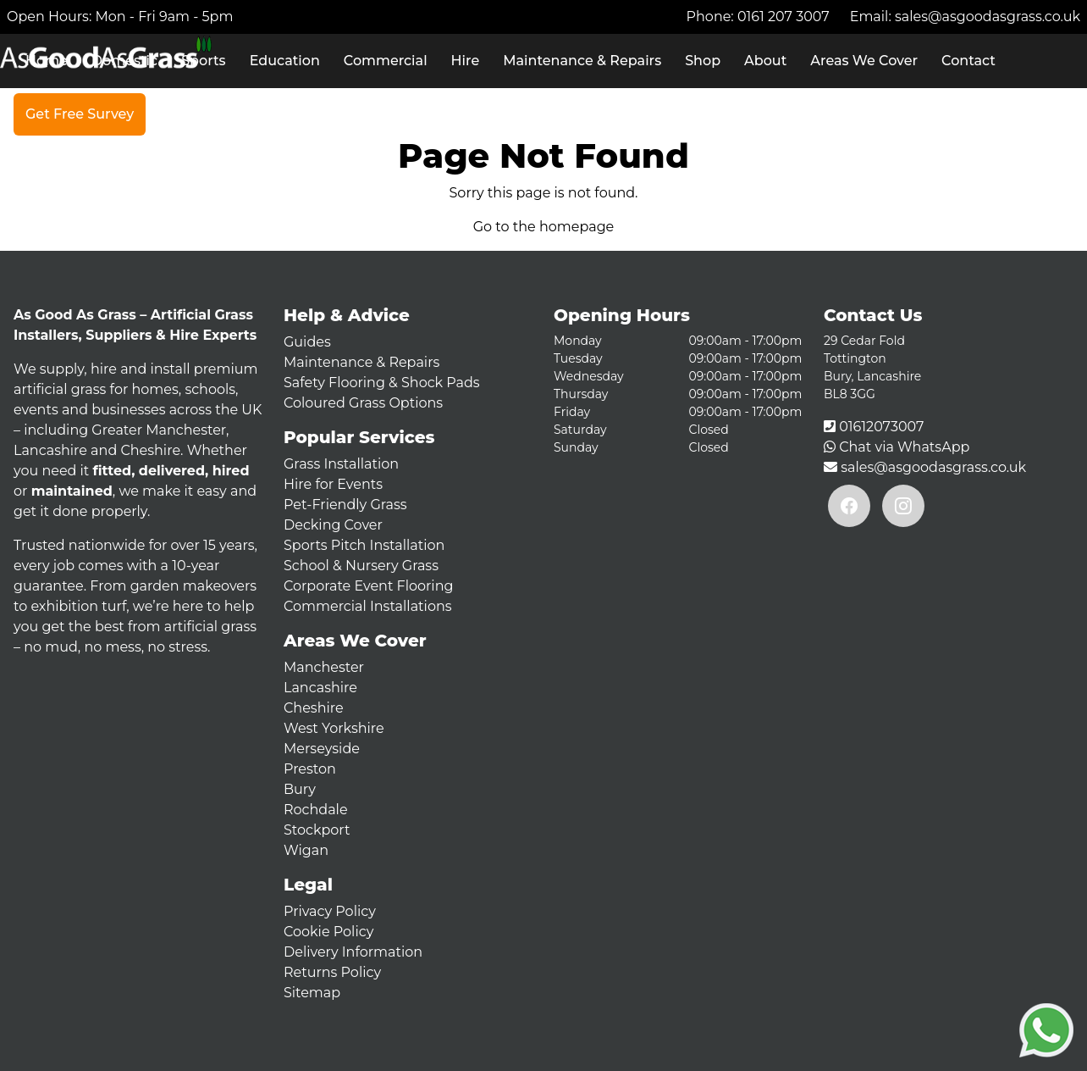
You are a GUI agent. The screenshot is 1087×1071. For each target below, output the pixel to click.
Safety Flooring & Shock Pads (382, 383)
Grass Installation (341, 464)
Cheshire (314, 708)
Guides (307, 342)
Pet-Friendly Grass (345, 505)
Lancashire (320, 688)
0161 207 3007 (783, 16)
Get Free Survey (79, 114)
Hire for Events (333, 484)
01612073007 (881, 427)
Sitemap (312, 993)
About (765, 61)
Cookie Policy (328, 932)
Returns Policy (332, 972)
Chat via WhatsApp (904, 447)
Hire (465, 61)
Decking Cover (333, 525)
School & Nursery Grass (361, 566)
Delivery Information (353, 952)
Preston (310, 769)
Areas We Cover (864, 61)
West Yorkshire (334, 728)
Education (285, 61)
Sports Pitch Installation (364, 545)
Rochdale (316, 810)
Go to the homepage (544, 227)
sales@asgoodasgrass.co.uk (987, 16)
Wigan (306, 850)
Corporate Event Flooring (368, 586)
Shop (702, 61)
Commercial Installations (368, 606)
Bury (300, 789)
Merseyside (322, 749)
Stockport (317, 830)
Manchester (324, 667)
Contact (968, 61)
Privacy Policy (330, 911)
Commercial (386, 61)
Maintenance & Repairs (582, 61)
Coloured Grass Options (363, 403)
